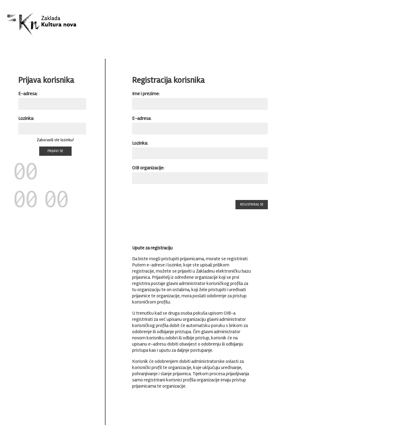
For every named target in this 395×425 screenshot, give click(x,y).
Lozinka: (26, 118)
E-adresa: (27, 93)
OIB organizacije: (148, 167)
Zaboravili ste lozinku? (55, 140)
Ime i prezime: (146, 93)
